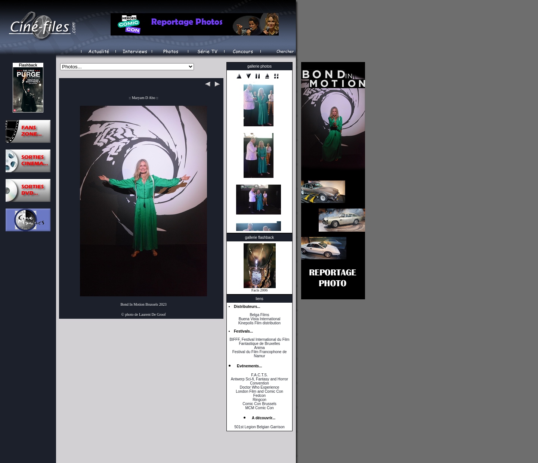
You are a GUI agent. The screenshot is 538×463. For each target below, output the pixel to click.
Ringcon (259, 400)
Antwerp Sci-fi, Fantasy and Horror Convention (259, 381)
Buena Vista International (260, 319)
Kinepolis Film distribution (259, 323)
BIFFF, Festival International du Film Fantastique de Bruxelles (259, 341)
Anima (259, 348)
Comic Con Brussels (259, 404)
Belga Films (259, 315)
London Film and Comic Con (259, 391)
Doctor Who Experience (259, 387)
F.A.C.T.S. (259, 375)
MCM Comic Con (259, 408)
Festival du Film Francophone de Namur (259, 354)
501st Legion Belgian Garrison (259, 427)
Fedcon (259, 395)
